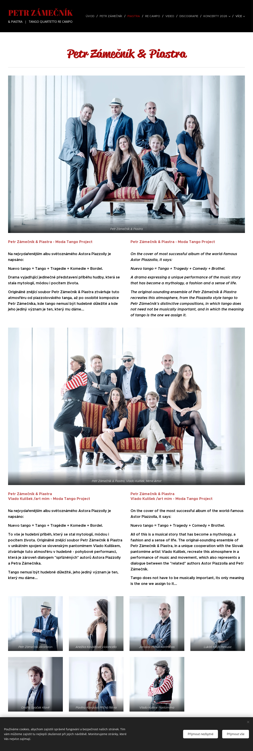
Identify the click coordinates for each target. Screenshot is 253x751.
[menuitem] (91, 16)
